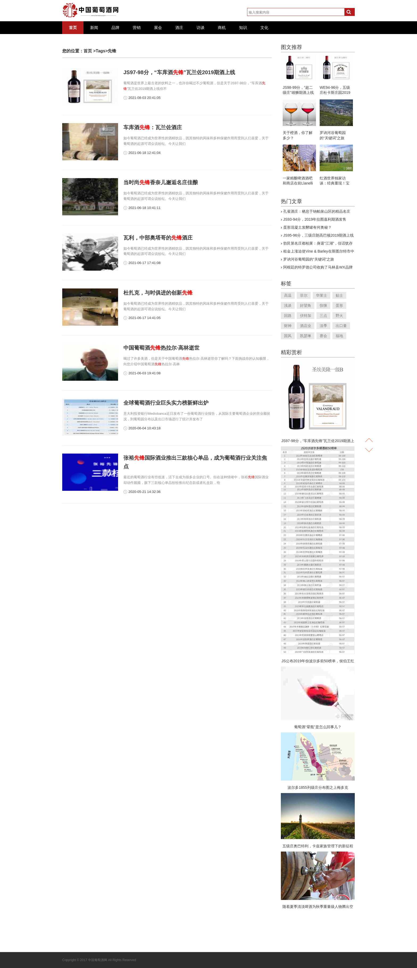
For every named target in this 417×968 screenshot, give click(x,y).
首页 (73, 28)
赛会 (323, 336)
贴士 (339, 295)
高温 (287, 295)
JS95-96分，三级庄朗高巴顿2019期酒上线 (318, 235)
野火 (339, 315)
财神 (287, 326)
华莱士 (321, 295)
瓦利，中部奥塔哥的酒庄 (158, 238)
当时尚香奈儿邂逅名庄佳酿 (160, 182)
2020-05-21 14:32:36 (144, 492)
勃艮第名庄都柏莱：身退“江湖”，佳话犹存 (318, 243)
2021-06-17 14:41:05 (144, 318)
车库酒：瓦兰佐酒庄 (152, 127)
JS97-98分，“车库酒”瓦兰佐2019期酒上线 (179, 72)
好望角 (305, 305)
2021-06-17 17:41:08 (144, 263)
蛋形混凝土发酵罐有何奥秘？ (307, 227)
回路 (287, 315)
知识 (243, 28)
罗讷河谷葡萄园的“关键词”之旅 (308, 259)
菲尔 (303, 295)
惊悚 (323, 305)
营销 (137, 28)
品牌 (115, 28)
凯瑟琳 (305, 336)
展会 (158, 28)
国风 (287, 336)
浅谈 (287, 305)
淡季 (323, 326)
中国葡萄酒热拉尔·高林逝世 (161, 348)
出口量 (341, 326)
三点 (323, 315)
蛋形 (339, 305)
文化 (264, 28)
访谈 (201, 28)
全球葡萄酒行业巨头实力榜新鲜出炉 (165, 403)
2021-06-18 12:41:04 (144, 153)
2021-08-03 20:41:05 (144, 98)
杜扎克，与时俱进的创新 (158, 293)
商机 (222, 28)
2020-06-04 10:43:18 (144, 428)
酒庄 (179, 28)
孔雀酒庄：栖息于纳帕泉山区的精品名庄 (316, 211)
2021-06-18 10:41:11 (144, 208)
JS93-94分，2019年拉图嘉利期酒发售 (314, 219)
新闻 (94, 28)
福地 (339, 336)
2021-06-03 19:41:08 (144, 373)
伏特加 (305, 315)
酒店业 (305, 326)
